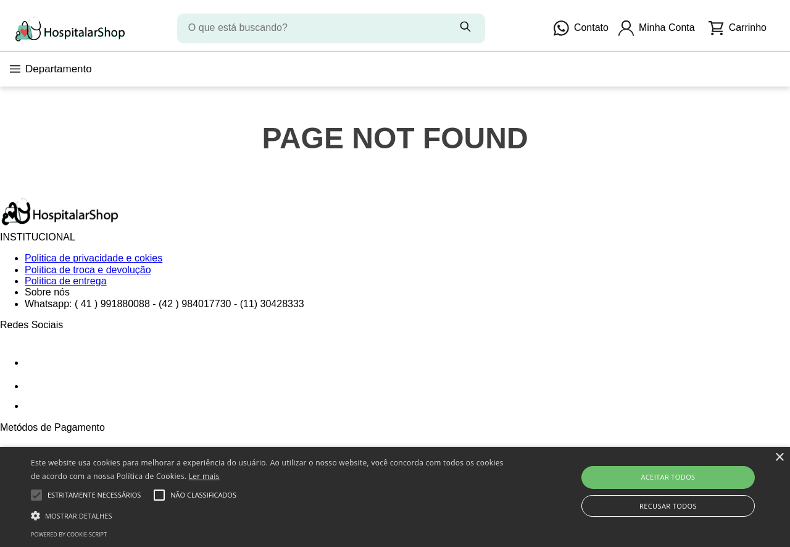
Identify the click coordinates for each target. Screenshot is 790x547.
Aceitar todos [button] (668, 476)
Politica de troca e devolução (88, 270)
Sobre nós (47, 292)
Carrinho (738, 28)
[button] (267, 514)
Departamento (51, 69)
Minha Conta (656, 28)
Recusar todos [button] (668, 506)
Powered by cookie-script (69, 534)
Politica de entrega (66, 281)
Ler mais (204, 476)
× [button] (779, 457)
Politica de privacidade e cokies (93, 258)
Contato (581, 28)
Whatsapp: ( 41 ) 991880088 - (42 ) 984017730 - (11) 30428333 (164, 304)
